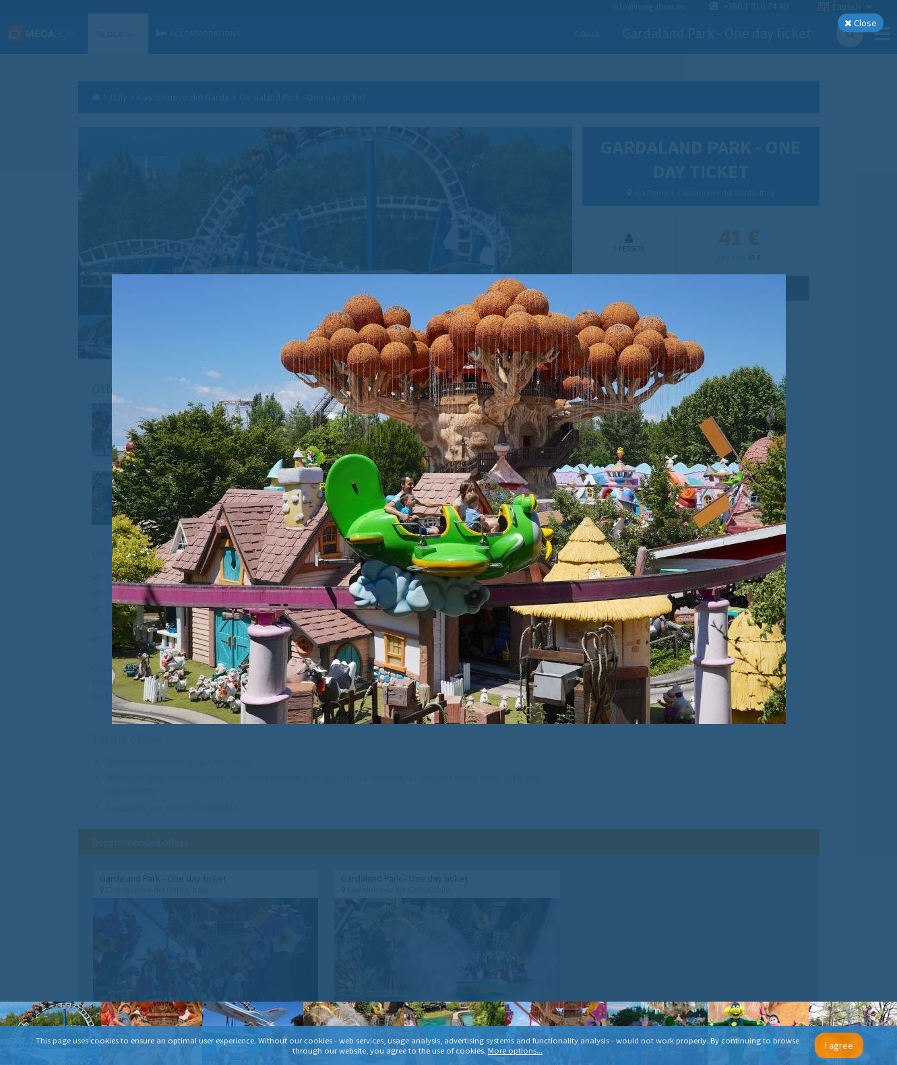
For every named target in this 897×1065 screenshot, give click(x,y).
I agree (839, 1045)
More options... (515, 1050)
